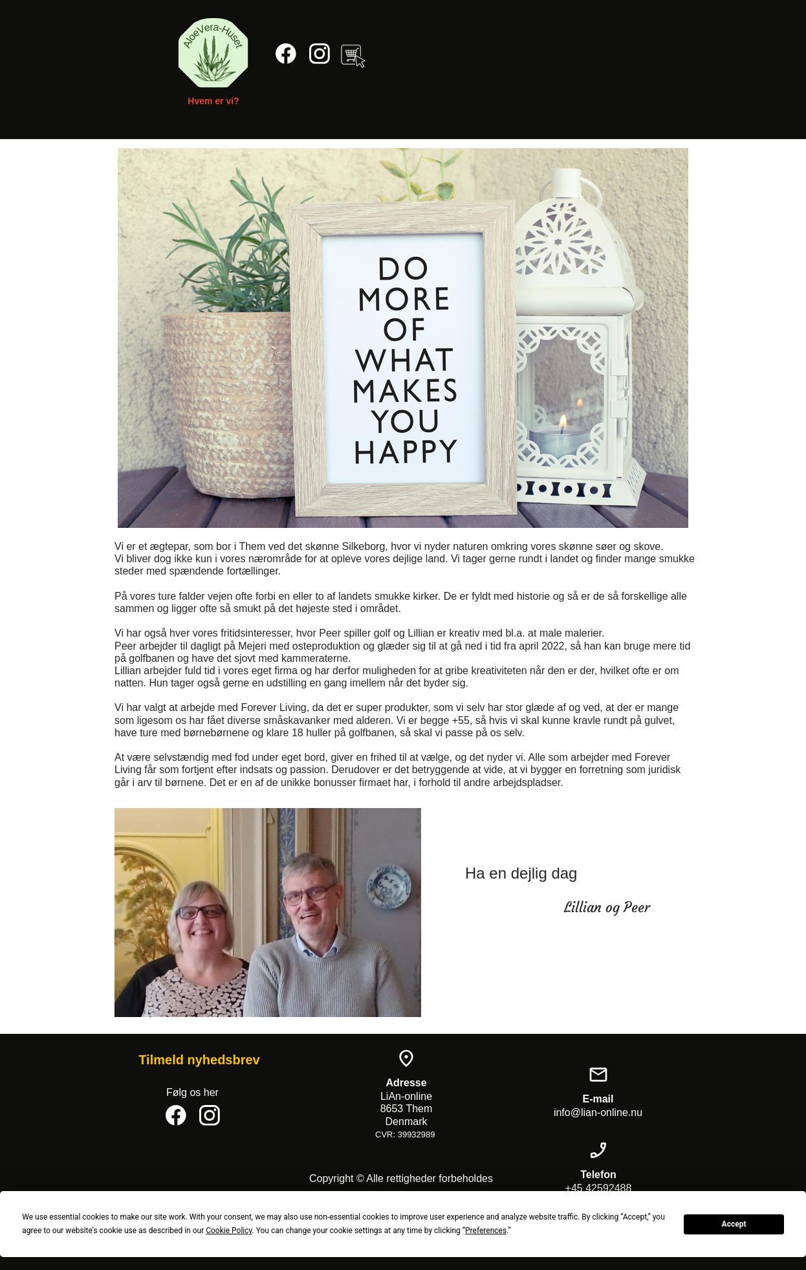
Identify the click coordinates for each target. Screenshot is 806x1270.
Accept (734, 1224)
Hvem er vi (211, 101)
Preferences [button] (485, 1230)
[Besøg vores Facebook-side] (286, 53)
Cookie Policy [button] (229, 1230)
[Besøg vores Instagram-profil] (319, 53)
